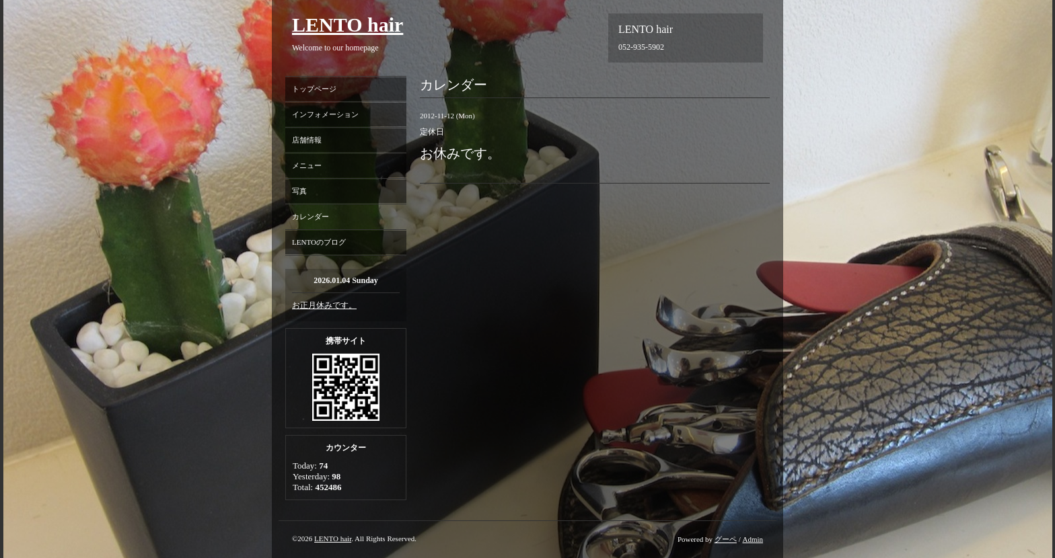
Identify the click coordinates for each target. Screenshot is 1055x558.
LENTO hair (347, 24)
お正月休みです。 (324, 305)
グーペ (726, 539)
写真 (299, 191)
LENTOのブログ (319, 242)
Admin (752, 539)
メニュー (307, 165)
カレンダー (310, 216)
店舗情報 (307, 140)
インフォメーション (325, 114)
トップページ (314, 89)
